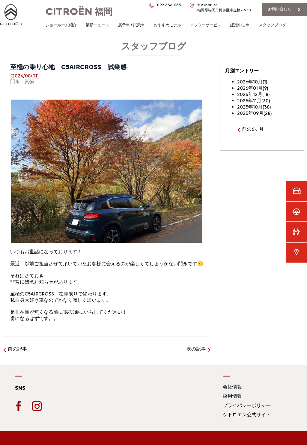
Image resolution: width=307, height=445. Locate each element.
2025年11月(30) (253, 100)
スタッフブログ (272, 25)
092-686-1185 (169, 5)
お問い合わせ (279, 9)
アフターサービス (205, 25)
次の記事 (196, 349)
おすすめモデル (167, 25)
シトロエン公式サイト (247, 414)
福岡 (79, 11)
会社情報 (232, 387)
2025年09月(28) (254, 113)
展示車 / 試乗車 (131, 25)
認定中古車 (240, 25)
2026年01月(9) (252, 88)
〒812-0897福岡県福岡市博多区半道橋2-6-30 (224, 7)
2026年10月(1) (252, 82)
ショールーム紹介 (61, 25)
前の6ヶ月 (253, 129)
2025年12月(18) (253, 94)
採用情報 (232, 396)
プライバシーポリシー (247, 405)
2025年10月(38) (254, 107)
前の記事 (17, 349)
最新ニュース (97, 25)
